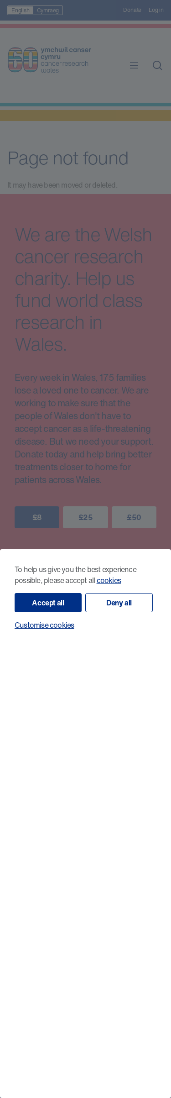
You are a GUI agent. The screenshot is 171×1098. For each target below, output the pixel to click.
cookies (109, 580)
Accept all (48, 602)
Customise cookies (44, 625)
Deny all (119, 602)
